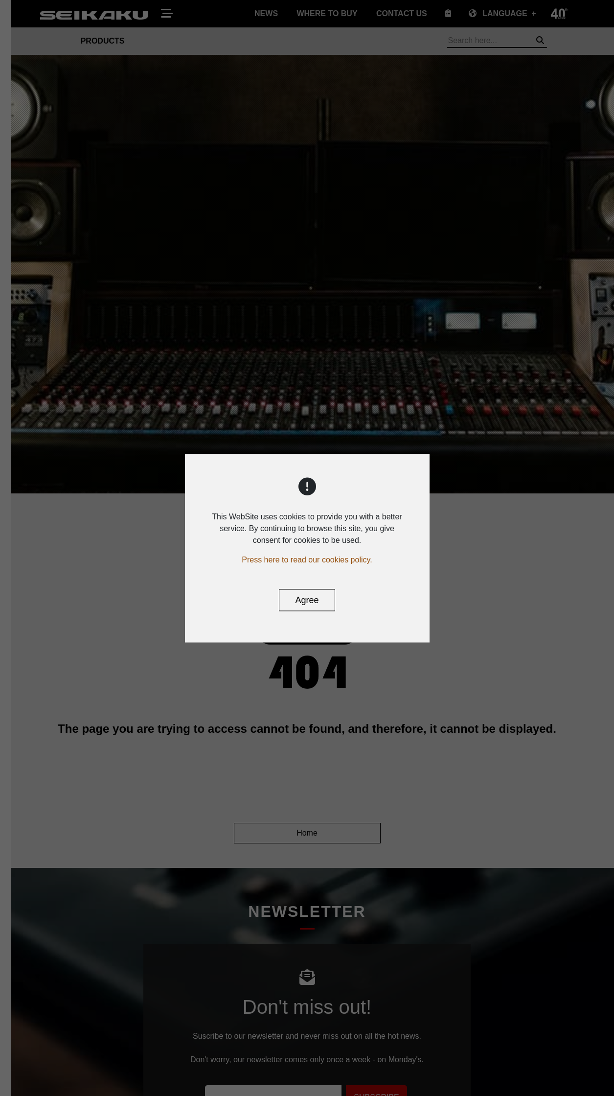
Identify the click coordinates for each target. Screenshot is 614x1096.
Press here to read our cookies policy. (307, 559)
